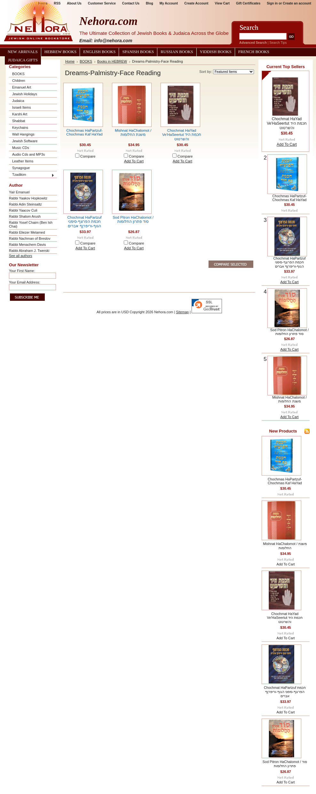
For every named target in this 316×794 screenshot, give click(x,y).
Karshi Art (19, 114)
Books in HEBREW (112, 61)
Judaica (18, 101)
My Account (169, 3)
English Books (99, 52)
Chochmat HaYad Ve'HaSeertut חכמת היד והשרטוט (181, 134)
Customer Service (102, 3)
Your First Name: (22, 271)
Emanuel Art (21, 87)
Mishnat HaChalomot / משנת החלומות (133, 132)
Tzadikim (19, 174)
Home (70, 61)
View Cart (222, 3)
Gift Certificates (248, 3)
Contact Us (130, 3)
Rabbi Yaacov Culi (23, 210)
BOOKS (18, 74)
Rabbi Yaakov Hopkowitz (28, 198)
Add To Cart (134, 161)
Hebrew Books (60, 52)
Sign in (272, 3)
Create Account (196, 3)
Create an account (297, 3)
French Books (253, 52)
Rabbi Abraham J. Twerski (29, 251)
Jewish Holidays (24, 94)
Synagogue (21, 168)
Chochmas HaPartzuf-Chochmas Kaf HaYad (84, 132)
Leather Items (23, 161)
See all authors (20, 256)
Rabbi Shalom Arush (25, 216)
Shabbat (18, 121)
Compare (88, 156)
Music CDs (20, 148)
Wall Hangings (23, 134)
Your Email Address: (24, 282)
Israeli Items (21, 107)
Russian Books (177, 52)
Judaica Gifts (23, 60)
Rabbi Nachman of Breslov (29, 238)
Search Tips (278, 42)
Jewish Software (24, 141)
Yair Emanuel (19, 192)
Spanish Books (138, 52)
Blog (149, 3)
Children (18, 80)
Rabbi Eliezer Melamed (27, 232)
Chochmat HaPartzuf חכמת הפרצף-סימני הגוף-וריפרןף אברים (84, 221)
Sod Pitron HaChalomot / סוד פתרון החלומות (133, 219)
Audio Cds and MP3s (28, 154)
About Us (74, 3)
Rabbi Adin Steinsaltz (25, 204)
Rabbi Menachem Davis (27, 244)
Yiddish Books (216, 52)
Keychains (20, 127)
